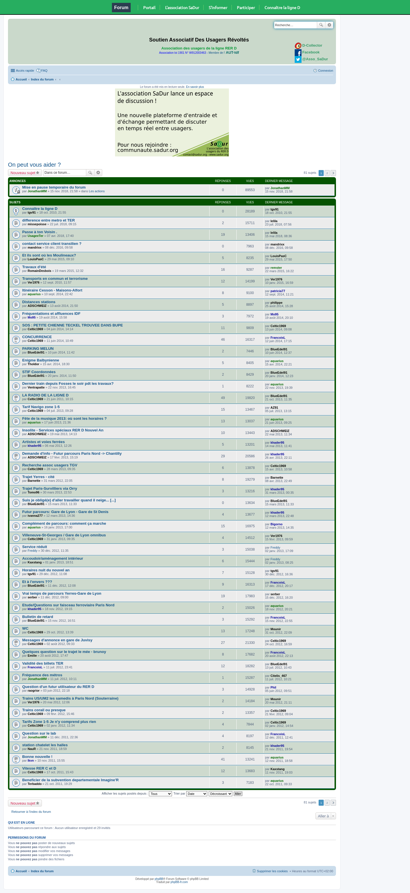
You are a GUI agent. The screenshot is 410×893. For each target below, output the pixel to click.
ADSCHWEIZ (37, 305)
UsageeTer (35, 235)
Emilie (32, 655)
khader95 (34, 445)
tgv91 (32, 212)
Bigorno (276, 524)
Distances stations (39, 302)
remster (276, 267)
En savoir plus (195, 86)
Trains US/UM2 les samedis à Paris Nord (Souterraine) (70, 698)
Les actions (97, 191)
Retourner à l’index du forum (31, 811)
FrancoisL (278, 337)
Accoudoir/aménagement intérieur (52, 558)
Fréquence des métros (42, 675)
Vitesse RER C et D (39, 768)
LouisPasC (36, 259)
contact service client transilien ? (51, 243)
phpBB (159, 878)
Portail (149, 7)
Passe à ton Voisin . (39, 232)
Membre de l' (224, 52)
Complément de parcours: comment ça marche (64, 523)
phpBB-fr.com (179, 882)
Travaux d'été (34, 267)
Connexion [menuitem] (325, 70)
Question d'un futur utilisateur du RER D (58, 687)
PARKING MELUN (38, 348)
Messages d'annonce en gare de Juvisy (57, 640)
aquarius (34, 294)
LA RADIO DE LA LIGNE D (45, 395)
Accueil (21, 79)
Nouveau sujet (23, 172)
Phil (273, 687)
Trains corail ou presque (43, 710)
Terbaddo (35, 783)
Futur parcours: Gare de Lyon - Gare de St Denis (65, 512)
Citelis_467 (278, 675)
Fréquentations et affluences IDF (51, 313)
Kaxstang (35, 562)
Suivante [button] (333, 173)
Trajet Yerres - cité (38, 477)
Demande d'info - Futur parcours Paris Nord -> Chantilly (72, 453)
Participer (246, 7)
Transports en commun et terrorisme (55, 278)
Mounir (275, 629)
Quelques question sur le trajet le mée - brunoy (64, 652)
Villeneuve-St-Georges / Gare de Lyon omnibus (64, 535)
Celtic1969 (35, 329)
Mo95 (32, 317)
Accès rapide (25, 70)
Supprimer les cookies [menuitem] (272, 871)
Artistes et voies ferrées (43, 442)
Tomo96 (33, 492)
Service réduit (34, 547)
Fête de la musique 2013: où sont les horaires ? (64, 418)
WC (25, 628)
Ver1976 (34, 282)
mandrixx (35, 247)
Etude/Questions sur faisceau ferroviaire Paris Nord (68, 605)
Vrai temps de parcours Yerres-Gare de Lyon (61, 593)
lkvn (31, 760)
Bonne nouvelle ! (37, 756)
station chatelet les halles (45, 745)
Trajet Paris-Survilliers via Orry (49, 488)
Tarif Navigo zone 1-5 (41, 407)
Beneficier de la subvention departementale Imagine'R (70, 780)
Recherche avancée (329, 25)
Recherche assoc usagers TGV (49, 465)
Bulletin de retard (37, 617)
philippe (276, 302)
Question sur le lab (39, 733)
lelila (273, 221)
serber (32, 597)
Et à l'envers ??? (37, 582)
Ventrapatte (36, 387)
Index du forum (42, 79)
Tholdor (33, 364)
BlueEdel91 (36, 352)
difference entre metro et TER (48, 220)
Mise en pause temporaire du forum (54, 187)
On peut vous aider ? (34, 165)
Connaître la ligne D (282, 7)
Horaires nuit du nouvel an (45, 570)
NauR (32, 749)
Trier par (190, 793)
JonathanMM (37, 191)
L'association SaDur (182, 7)
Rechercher (321, 25)
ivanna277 (35, 515)
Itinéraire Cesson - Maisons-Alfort (52, 290)
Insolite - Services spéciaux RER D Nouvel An (62, 430)
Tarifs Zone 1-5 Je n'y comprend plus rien (59, 722)
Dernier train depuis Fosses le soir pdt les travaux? (68, 383)
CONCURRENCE (37, 337)
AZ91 (274, 407)
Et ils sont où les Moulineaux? (49, 255)
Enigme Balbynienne (40, 360)
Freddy (32, 550)
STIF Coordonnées (39, 372)
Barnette (34, 480)
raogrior (34, 690)
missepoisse (37, 224)
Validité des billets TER (42, 663)
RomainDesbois (39, 270)
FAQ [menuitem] (44, 70)
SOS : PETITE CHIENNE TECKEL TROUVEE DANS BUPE (72, 325)
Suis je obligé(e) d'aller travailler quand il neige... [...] (69, 500)
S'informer (218, 7)
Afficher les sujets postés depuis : (137, 793)
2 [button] (327, 173)
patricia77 (277, 291)
